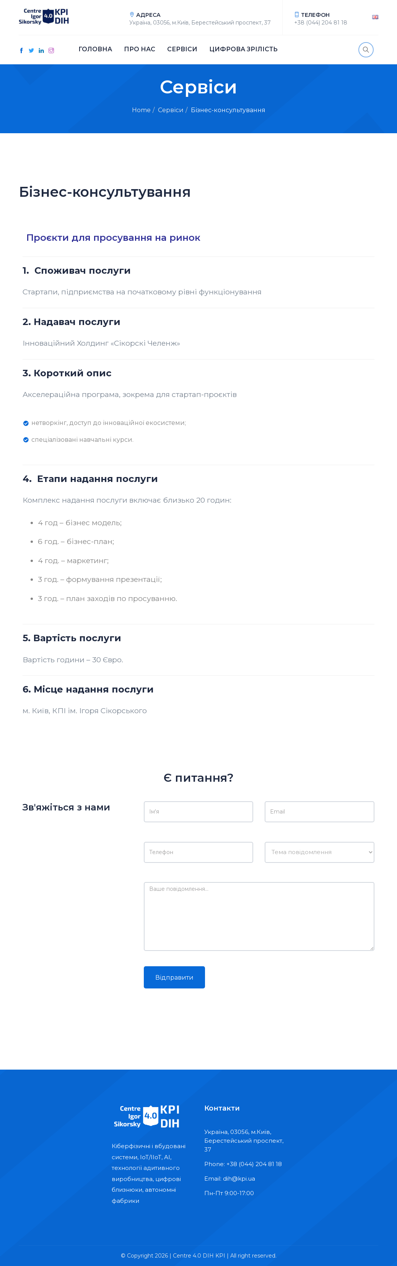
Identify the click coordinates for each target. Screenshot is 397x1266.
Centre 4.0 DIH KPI (199, 1255)
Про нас (139, 49)
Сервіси (181, 49)
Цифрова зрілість (243, 49)
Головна (95, 49)
